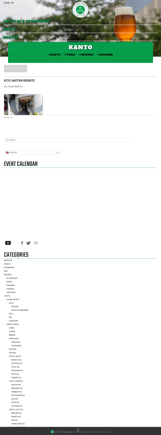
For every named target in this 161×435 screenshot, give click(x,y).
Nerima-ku (8, 117)
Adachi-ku (16, 384)
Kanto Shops (12, 324)
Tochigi (12, 352)
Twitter (28, 243)
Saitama (12, 349)
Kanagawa (14, 338)
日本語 (7, 3)
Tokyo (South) (16, 409)
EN (12, 3)
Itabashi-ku (16, 391)
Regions (8, 274)
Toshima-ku (16, 406)
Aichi (11, 303)
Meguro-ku (16, 413)
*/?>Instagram (16, 243)
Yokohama (16, 345)
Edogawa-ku (17, 370)
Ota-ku (14, 420)
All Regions (12, 278)
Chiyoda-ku (16, 363)
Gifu (11, 313)
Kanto (54, 54)
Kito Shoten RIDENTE (19, 80)
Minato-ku (16, 416)
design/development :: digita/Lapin (92, 431)
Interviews (9, 267)
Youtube (8, 243)
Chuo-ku (15, 367)
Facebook (22, 243)
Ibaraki (12, 335)
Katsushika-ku (18, 395)
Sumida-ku (16, 377)
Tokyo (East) (15, 356)
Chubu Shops (12, 299)
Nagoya (15, 306)
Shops (9, 29)
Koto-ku (15, 374)
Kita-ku (14, 399)
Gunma (12, 331)
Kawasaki (15, 342)
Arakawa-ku (17, 388)
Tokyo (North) (16, 381)
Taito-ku (15, 402)
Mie (10, 317)
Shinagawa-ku (18, 423)
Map (6, 271)
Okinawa (105, 54)
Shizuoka (10, 292)
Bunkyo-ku (16, 360)
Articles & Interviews (26, 21)
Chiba (11, 328)
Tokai (69, 54)
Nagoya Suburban (19, 310)
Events (10, 37)
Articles (8, 260)
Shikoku (86, 54)
